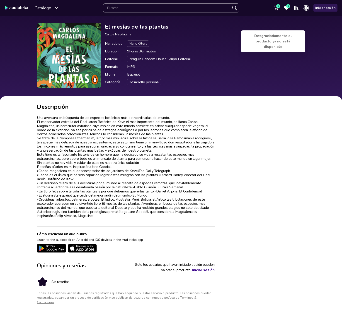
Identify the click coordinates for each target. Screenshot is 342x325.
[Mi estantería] (296, 8)
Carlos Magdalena (118, 34)
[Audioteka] (16, 7)
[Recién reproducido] (306, 8)
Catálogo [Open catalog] (46, 8)
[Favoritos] (286, 8)
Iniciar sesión (325, 8)
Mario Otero (138, 43)
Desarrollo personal (144, 82)
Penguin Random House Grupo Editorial (160, 59)
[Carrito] (276, 8)
